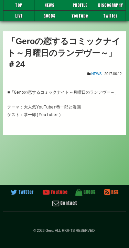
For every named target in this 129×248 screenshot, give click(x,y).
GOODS (49, 16)
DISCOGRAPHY (110, 5)
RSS (111, 192)
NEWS (49, 5)
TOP (18, 5)
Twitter (110, 16)
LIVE (19, 16)
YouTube (80, 16)
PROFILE (80, 5)
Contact (64, 203)
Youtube (55, 192)
